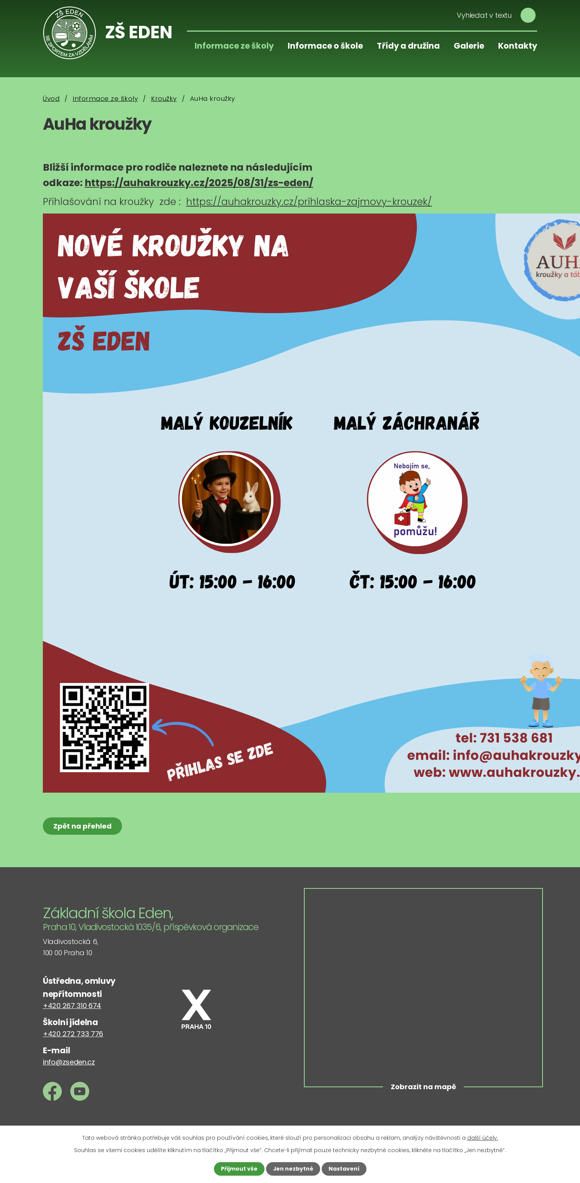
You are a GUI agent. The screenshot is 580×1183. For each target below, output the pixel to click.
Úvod (51, 98)
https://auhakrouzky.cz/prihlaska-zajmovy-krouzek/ (309, 201)
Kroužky (164, 98)
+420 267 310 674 (72, 1005)
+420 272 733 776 (73, 1034)
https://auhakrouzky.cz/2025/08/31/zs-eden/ (199, 183)
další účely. (482, 1138)
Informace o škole (325, 45)
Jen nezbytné (293, 1169)
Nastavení (344, 1169)
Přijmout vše (238, 1169)
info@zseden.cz (69, 1062)
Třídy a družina (408, 45)
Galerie (469, 45)
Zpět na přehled (82, 826)
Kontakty (517, 45)
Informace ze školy (234, 45)
